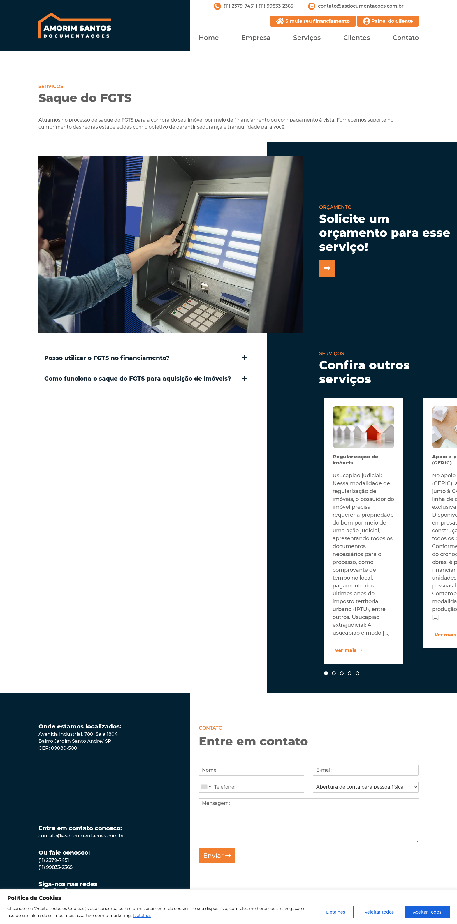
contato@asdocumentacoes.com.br (81, 835)
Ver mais (348, 649)
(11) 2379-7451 (239, 6)
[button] (145, 357)
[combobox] (205, 786)
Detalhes (142, 915)
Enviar (217, 855)
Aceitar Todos (427, 912)
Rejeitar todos (379, 912)
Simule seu (313, 21)
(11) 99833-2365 (276, 6)
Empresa (255, 37)
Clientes (356, 37)
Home (209, 37)
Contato (406, 37)
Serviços (307, 37)
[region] (228, 906)
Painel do (388, 21)
